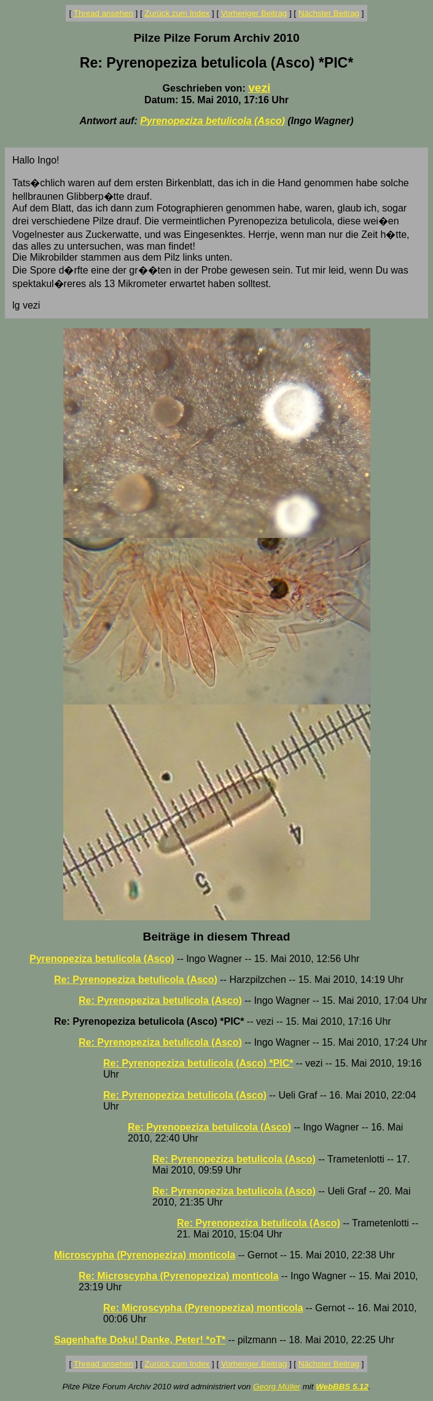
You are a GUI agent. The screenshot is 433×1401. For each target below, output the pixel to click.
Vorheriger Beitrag (254, 13)
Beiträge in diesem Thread (217, 936)
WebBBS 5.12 (342, 1386)
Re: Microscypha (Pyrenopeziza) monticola (178, 1276)
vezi (259, 87)
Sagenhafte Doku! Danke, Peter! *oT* (139, 1340)
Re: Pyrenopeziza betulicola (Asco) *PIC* (198, 1063)
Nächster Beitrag (328, 13)
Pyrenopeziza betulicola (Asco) (212, 121)
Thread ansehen (103, 13)
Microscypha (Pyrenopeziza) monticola (144, 1255)
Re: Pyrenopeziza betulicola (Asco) (135, 979)
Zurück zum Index (176, 13)
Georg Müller (276, 1386)
